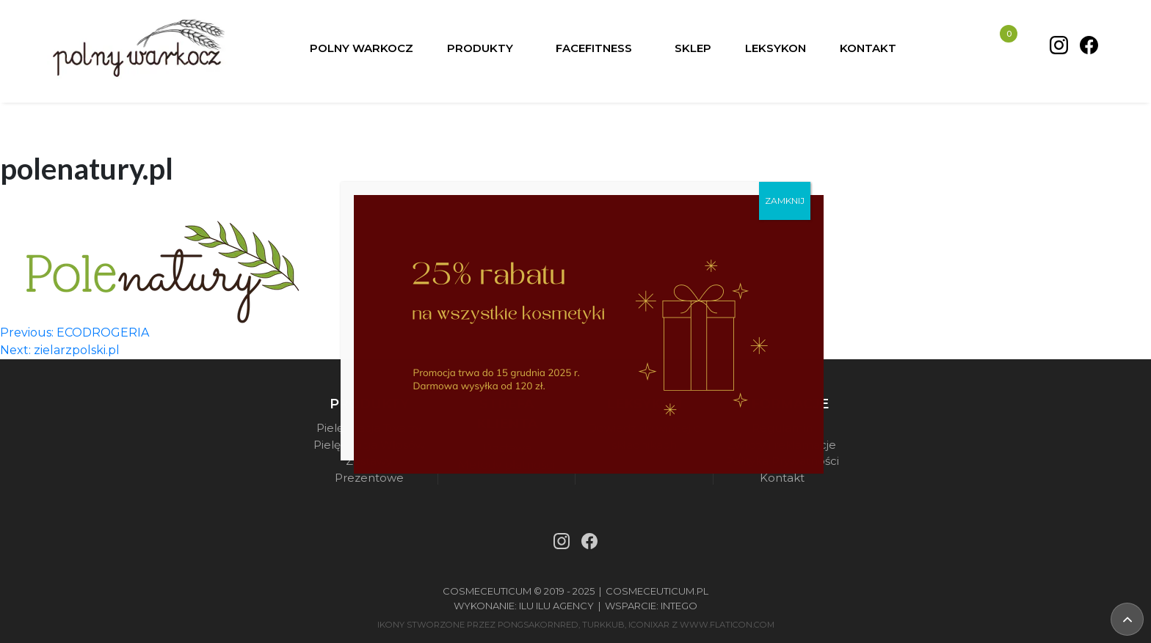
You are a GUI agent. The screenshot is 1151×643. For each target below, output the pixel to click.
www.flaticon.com (727, 625)
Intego (679, 605)
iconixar (648, 625)
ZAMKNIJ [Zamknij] (785, 200)
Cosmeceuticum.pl (657, 591)
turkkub (603, 625)
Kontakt (782, 478)
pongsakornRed (538, 625)
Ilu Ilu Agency (556, 605)
